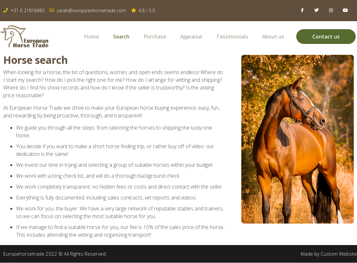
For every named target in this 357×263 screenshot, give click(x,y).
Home (91, 36)
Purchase (155, 36)
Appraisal (191, 36)
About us (273, 36)
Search (121, 36)
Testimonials (232, 36)
